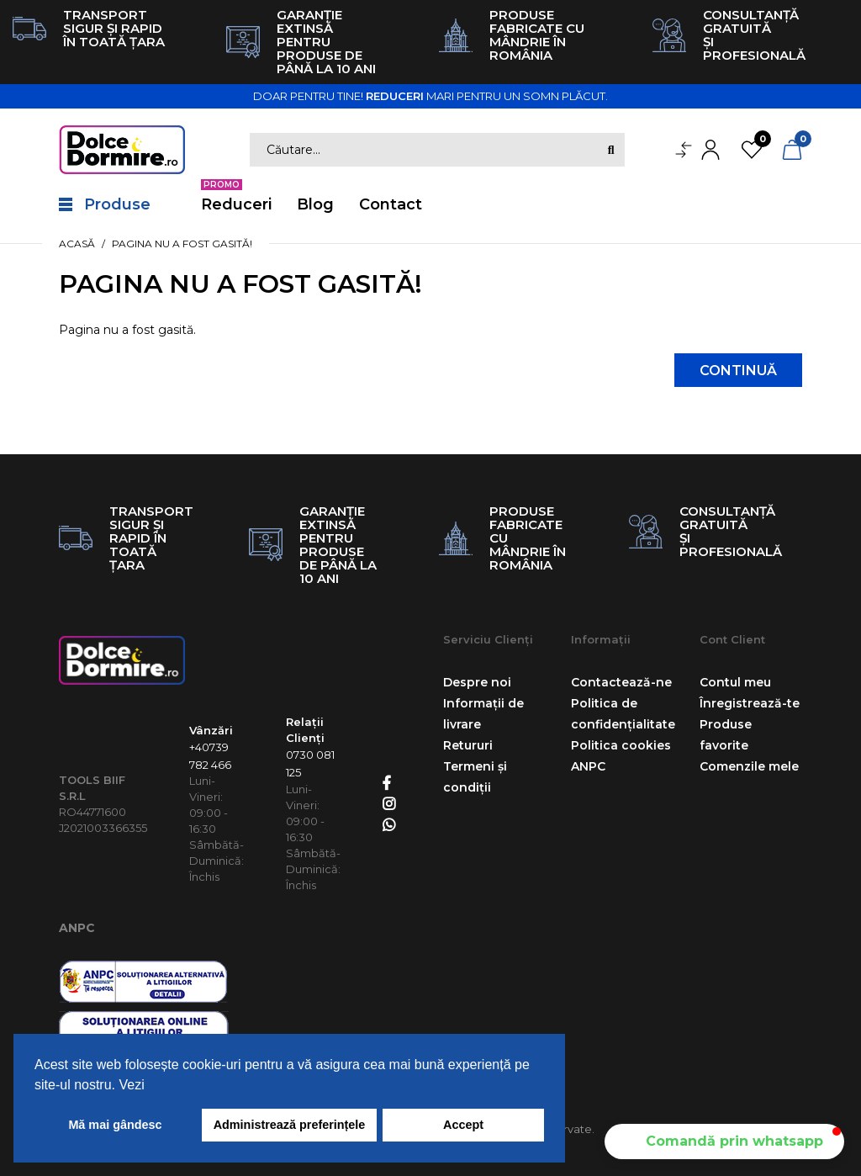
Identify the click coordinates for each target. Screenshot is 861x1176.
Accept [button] (463, 1124)
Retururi (468, 745)
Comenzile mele (749, 766)
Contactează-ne (621, 682)
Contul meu (735, 682)
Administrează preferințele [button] (290, 1124)
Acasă (77, 243)
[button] (724, 1141)
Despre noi (477, 682)
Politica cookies (621, 745)
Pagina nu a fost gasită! (182, 243)
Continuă (738, 371)
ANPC (77, 927)
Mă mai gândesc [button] (114, 1124)
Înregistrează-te (750, 703)
